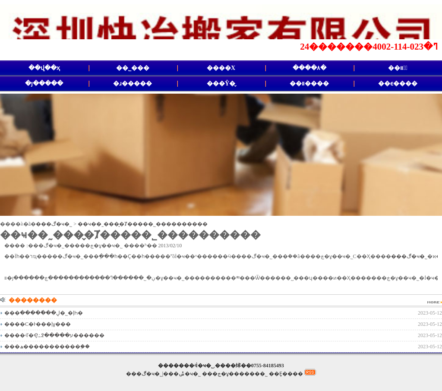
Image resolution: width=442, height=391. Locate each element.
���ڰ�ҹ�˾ (54, 224)
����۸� (309, 68)
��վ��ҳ (44, 68)
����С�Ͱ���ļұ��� (37, 324)
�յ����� (44, 83)
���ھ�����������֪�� (47, 347)
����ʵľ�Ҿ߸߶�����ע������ (54, 335)
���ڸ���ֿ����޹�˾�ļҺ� (43, 313)
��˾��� (132, 68)
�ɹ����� (132, 83)
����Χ (221, 68)
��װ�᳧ (397, 68)
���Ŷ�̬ (221, 83)
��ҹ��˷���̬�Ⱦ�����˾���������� (143, 224)
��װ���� (309, 83)
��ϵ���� (397, 83)
